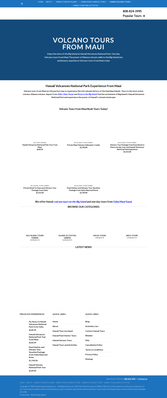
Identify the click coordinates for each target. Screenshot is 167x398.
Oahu (116, 201)
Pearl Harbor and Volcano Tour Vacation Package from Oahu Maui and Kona (83, 189)
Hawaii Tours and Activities (86, 5)
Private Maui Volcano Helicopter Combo (83, 145)
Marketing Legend (38, 395)
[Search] (22, 4)
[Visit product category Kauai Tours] (100, 226)
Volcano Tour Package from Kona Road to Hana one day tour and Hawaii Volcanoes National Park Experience (127, 147)
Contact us (142, 379)
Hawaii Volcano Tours (121, 2)
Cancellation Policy (93, 345)
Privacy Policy (91, 354)
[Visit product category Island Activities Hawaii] (67, 228)
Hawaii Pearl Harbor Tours (94, 2)
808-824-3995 (129, 379)
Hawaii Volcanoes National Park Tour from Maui (39, 146)
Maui (123, 201)
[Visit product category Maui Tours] (132, 226)
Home (40, 2)
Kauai (70, 94)
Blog (87, 321)
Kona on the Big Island (87, 94)
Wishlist (89, 335)
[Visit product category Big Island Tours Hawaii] (35, 228)
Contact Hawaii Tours (95, 331)
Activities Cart (91, 326)
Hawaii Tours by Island (67, 2)
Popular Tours (132, 15)
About (49, 2)
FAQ (87, 340)
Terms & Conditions (94, 349)
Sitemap (89, 359)
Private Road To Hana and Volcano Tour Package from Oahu (39, 189)
